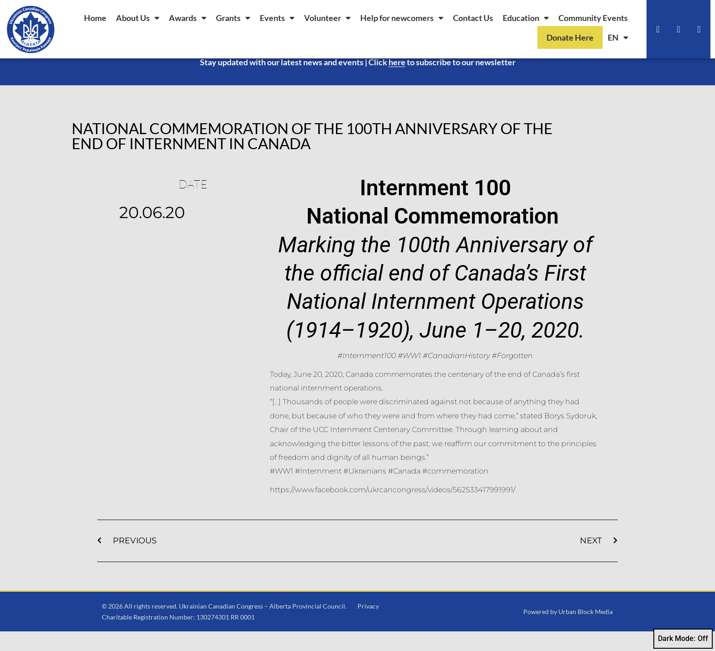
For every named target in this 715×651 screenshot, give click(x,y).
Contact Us (473, 18)
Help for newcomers (401, 18)
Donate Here (570, 37)
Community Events (593, 18)
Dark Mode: (683, 638)
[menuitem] (618, 37)
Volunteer (327, 18)
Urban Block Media (585, 631)
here (397, 81)
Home (95, 18)
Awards (187, 18)
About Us (137, 18)
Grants (233, 18)
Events (277, 18)
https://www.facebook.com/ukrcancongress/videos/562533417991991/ (392, 509)
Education (526, 18)
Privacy (368, 625)
